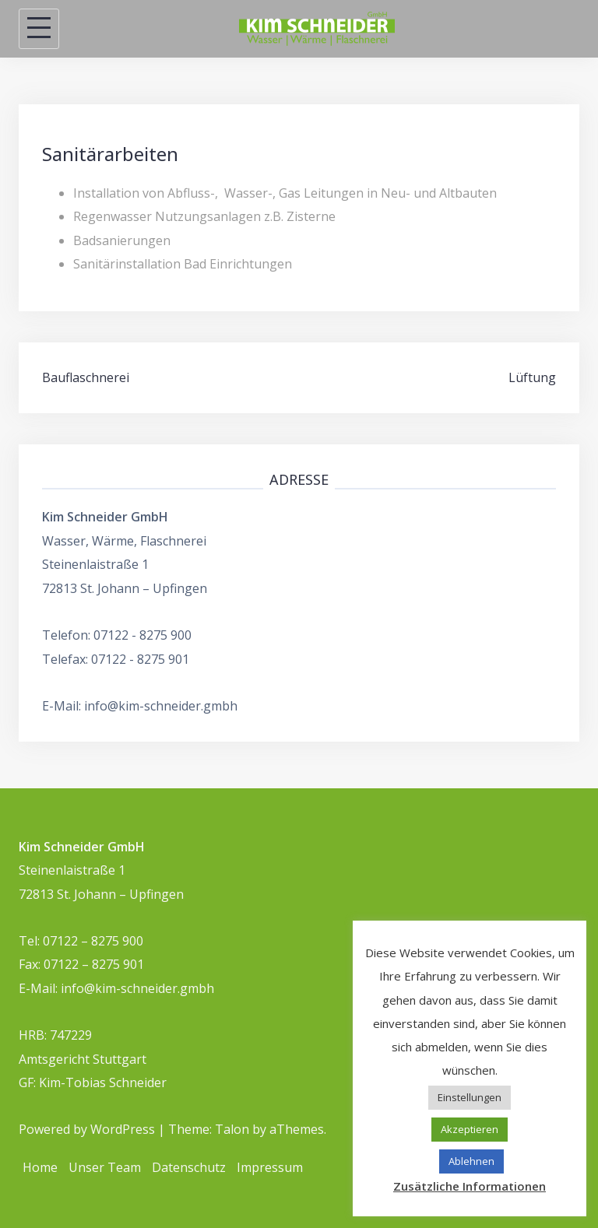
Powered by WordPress (87, 1129)
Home (40, 1167)
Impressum (270, 1167)
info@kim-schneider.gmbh (160, 705)
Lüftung (532, 377)
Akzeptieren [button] (469, 1129)
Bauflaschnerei (85, 377)
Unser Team (105, 1167)
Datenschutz (189, 1167)
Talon (232, 1129)
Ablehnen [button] (471, 1161)
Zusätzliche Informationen (469, 1186)
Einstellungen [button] (469, 1097)
